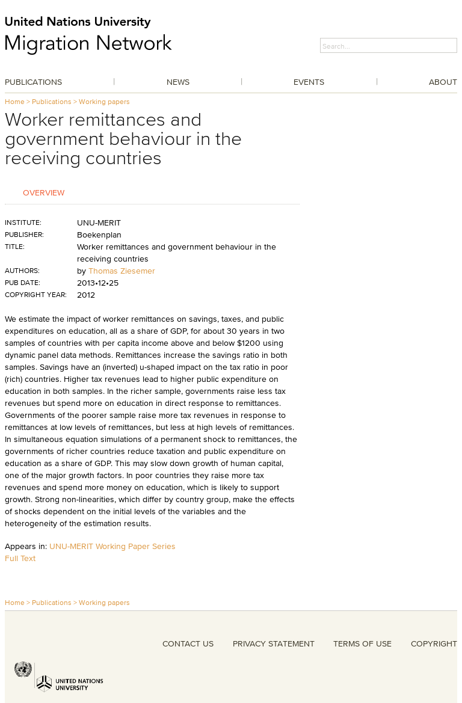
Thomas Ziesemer (121, 271)
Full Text (20, 558)
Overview (43, 192)
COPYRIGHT (434, 643)
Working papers (104, 101)
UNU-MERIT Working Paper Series (112, 546)
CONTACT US (188, 643)
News (178, 81)
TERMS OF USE (362, 643)
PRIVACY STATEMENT (274, 643)
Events (309, 81)
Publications (33, 81)
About (443, 81)
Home (15, 101)
